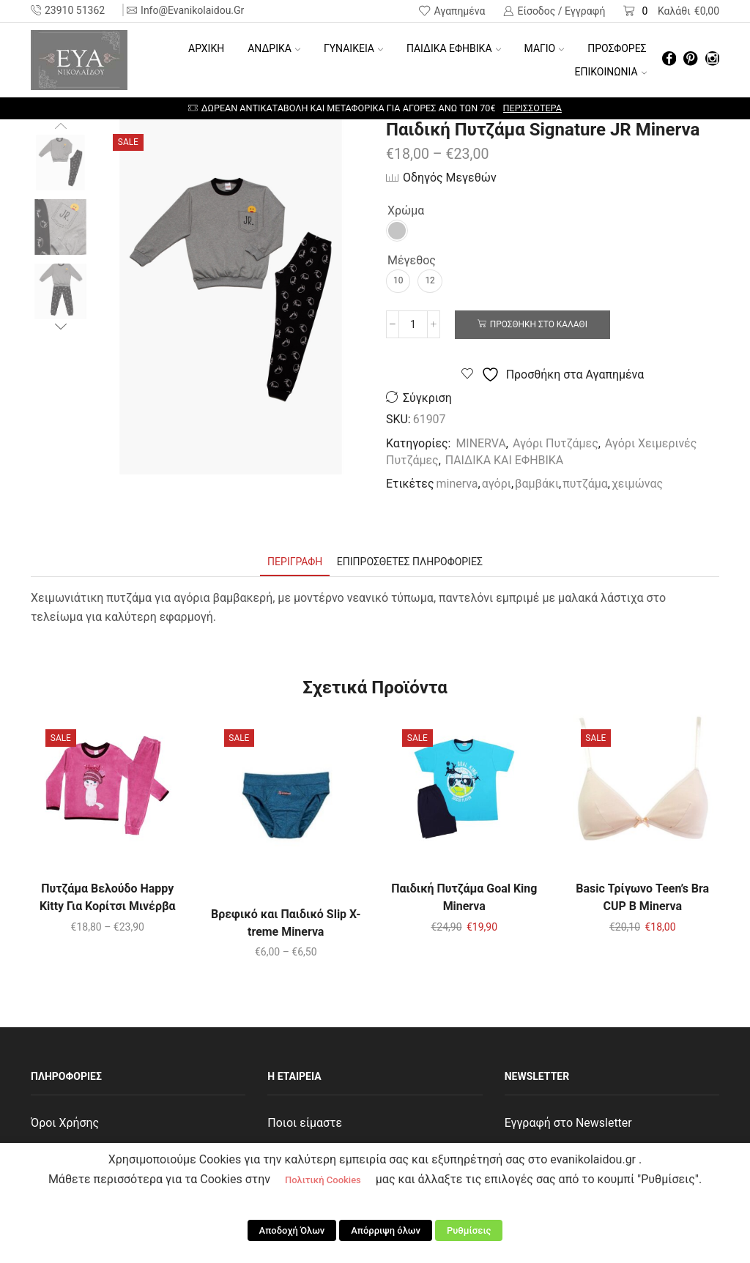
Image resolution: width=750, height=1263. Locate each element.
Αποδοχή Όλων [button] (292, 1230)
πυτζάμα (585, 484)
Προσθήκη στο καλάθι (538, 324)
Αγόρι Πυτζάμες (555, 443)
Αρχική (206, 48)
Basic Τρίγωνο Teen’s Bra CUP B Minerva (642, 897)
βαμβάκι (537, 484)
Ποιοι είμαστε (304, 1123)
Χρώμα (405, 210)
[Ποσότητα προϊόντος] (413, 324)
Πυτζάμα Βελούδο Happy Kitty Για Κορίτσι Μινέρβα (108, 897)
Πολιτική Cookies (323, 1179)
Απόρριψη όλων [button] (385, 1230)
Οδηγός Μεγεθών (450, 178)
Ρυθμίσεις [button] (469, 1230)
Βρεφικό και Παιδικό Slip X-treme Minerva (286, 923)
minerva (457, 484)
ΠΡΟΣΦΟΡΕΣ (616, 48)
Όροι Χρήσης (65, 1123)
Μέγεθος (411, 260)
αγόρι (496, 484)
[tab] (295, 562)
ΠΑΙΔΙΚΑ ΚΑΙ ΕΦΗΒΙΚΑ (504, 460)
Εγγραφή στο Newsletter (568, 1123)
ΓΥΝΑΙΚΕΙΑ (353, 48)
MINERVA (480, 443)
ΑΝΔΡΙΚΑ (274, 48)
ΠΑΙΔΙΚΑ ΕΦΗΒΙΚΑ (453, 48)
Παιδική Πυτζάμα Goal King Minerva (464, 897)
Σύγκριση (427, 398)
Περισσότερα (532, 108)
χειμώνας (637, 484)
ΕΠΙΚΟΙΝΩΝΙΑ (611, 72)
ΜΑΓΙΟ (544, 48)
